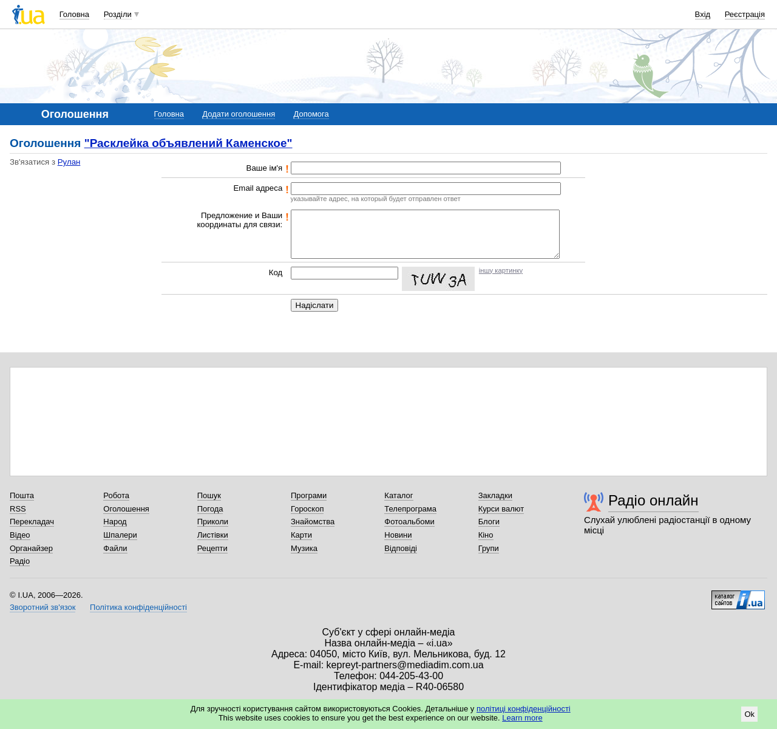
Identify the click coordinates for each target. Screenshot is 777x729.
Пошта (22, 495)
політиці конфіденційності (524, 708)
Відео (20, 534)
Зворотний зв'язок (42, 607)
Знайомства (312, 521)
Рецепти (212, 548)
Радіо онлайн (653, 500)
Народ (114, 521)
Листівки (212, 534)
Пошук (209, 495)
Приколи (212, 521)
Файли (115, 548)
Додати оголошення (238, 113)
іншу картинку (501, 270)
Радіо (20, 561)
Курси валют (501, 508)
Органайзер (31, 548)
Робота (116, 495)
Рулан (69, 161)
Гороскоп (307, 508)
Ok (749, 714)
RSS (18, 508)
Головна (74, 14)
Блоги (489, 521)
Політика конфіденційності (138, 607)
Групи (488, 548)
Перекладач (32, 521)
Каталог (398, 495)
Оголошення (126, 508)
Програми (309, 495)
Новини (398, 534)
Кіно (486, 534)
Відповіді (400, 548)
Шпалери (120, 534)
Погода (210, 508)
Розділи (118, 14)
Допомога (310, 113)
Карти (301, 534)
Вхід (703, 14)
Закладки (495, 495)
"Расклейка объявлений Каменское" (188, 143)
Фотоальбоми (409, 521)
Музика (304, 548)
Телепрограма (410, 508)
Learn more (522, 717)
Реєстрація (745, 14)
